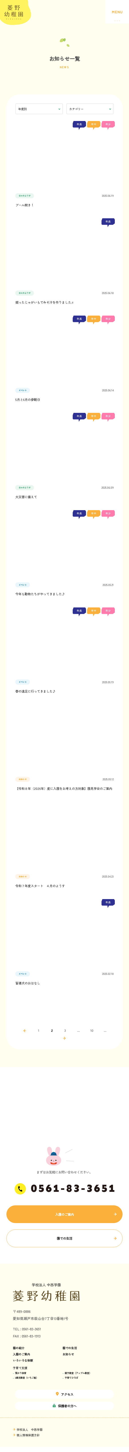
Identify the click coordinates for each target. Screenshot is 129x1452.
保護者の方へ (64, 1405)
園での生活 (64, 1238)
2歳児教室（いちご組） (26, 1377)
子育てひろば (71, 1377)
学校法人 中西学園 (30, 1429)
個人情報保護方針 (28, 1435)
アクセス (64, 1394)
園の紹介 (18, 1348)
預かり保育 (20, 1373)
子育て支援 (20, 1368)
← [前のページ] (24, 1030)
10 (91, 1030)
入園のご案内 (64, 1214)
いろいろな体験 (23, 1360)
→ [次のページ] (64, 1038)
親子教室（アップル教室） (78, 1373)
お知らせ (68, 1354)
